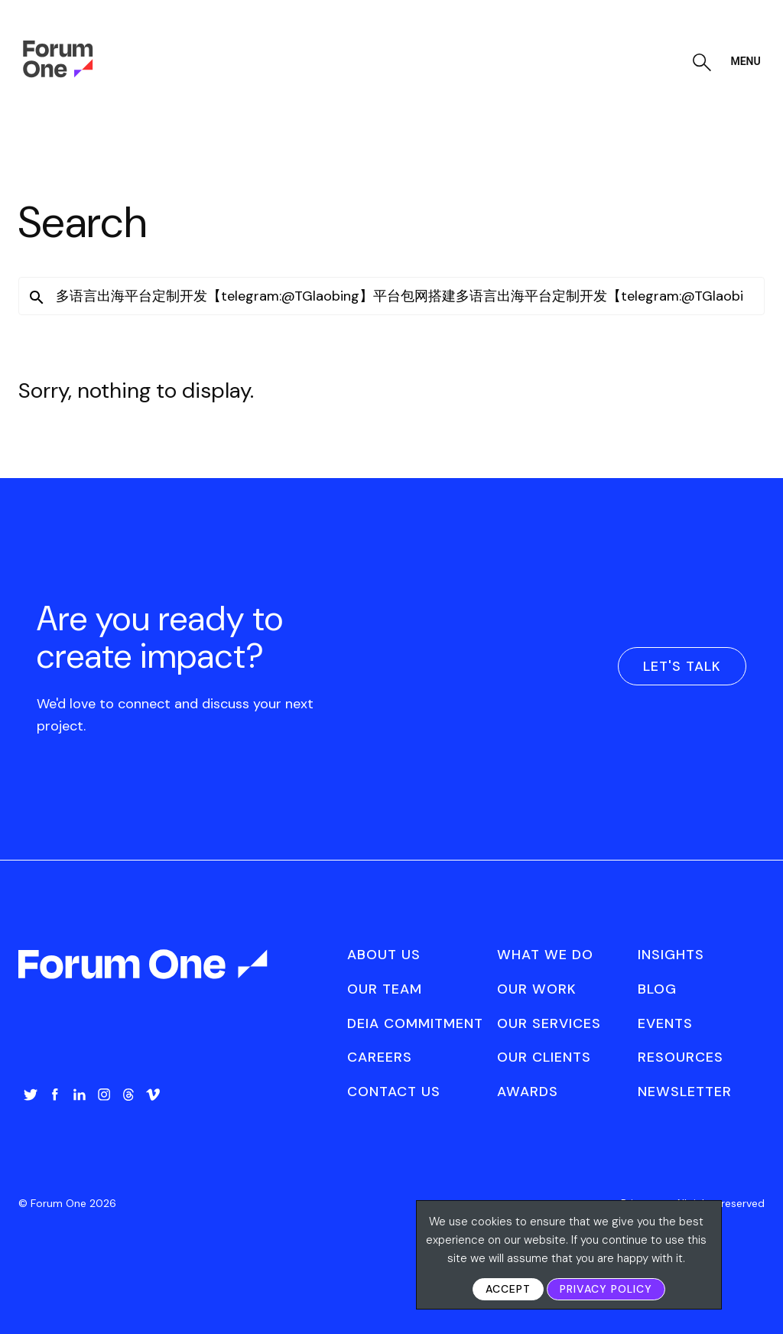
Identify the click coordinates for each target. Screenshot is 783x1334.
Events (665, 1023)
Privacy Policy (606, 1289)
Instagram (104, 1094)
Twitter (30, 1094)
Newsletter (685, 1091)
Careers (379, 1057)
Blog (657, 989)
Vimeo (153, 1094)
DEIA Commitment (415, 1023)
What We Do (545, 954)
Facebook (55, 1094)
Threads (128, 1094)
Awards (527, 1091)
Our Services (549, 1023)
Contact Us (393, 1091)
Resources (680, 1057)
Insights (671, 954)
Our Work (537, 989)
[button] (37, 297)
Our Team (384, 989)
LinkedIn (79, 1094)
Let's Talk (682, 666)
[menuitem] (30, 1109)
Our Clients (544, 1057)
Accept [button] (508, 1289)
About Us (384, 954)
